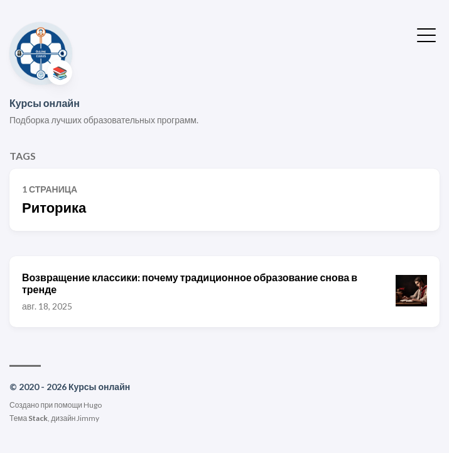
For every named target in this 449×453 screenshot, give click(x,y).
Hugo (93, 405)
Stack (38, 418)
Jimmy (88, 418)
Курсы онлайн (44, 103)
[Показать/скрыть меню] (426, 34)
